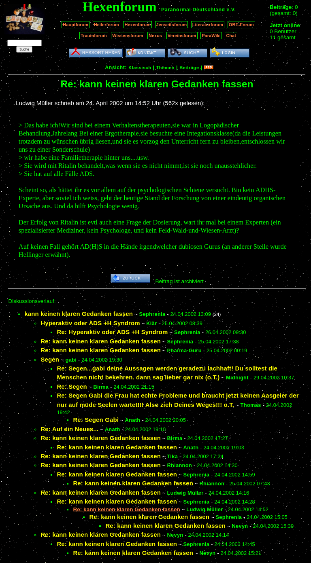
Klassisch (139, 67)
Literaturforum (207, 24)
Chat (231, 35)
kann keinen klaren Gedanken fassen (78, 313)
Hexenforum (137, 24)
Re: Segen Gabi (96, 419)
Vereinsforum (182, 35)
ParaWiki (211, 35)
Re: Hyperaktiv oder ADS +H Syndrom (112, 331)
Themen (165, 67)
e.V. (231, 10)
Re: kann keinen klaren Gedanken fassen (100, 341)
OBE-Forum (241, 24)
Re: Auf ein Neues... (69, 428)
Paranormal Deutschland (193, 10)
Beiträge (189, 67)
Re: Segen (72, 386)
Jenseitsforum (171, 24)
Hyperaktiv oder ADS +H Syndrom (90, 323)
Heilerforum (106, 24)
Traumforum (94, 35)
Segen (49, 359)
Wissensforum (127, 35)
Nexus (155, 35)
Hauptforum (75, 24)
